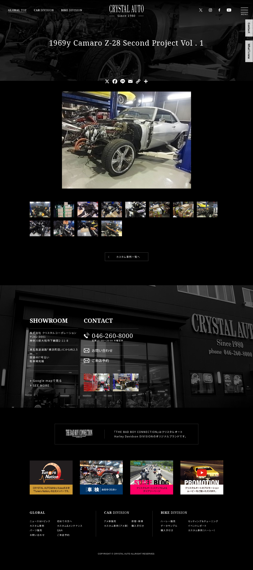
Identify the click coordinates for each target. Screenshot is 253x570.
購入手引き (138, 536)
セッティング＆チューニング (203, 531)
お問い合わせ (102, 360)
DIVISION (44, 10)
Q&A (60, 540)
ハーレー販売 (168, 531)
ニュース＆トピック (40, 531)
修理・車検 (137, 531)
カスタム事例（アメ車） (116, 536)
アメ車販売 (110, 531)
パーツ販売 (36, 540)
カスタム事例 (37, 536)
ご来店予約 (100, 370)
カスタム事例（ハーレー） (202, 540)
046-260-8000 (112, 346)
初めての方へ (64, 531)
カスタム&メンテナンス (70, 536)
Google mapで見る (47, 391)
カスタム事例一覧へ (128, 267)
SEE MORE (41, 396)
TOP (17, 10)
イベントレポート (197, 536)
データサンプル (169, 536)
